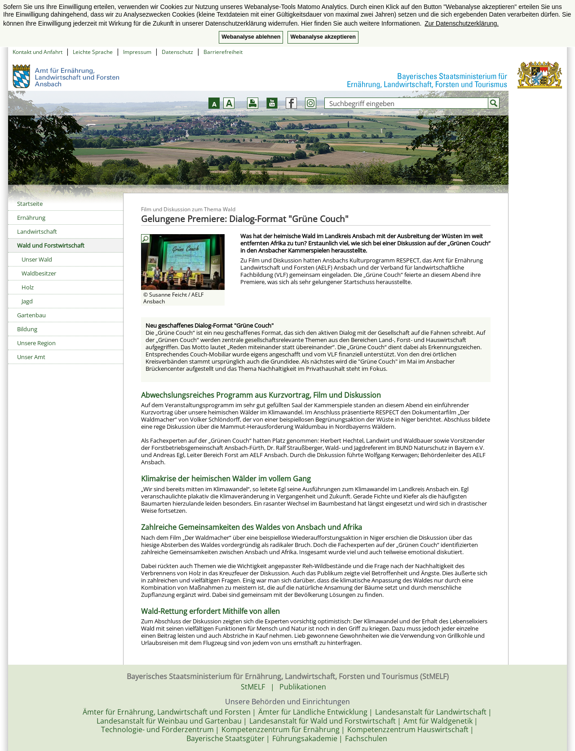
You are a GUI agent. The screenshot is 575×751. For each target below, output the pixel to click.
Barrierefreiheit (223, 52)
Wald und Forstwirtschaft (50, 245)
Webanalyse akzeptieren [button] (322, 37)
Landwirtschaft (37, 231)
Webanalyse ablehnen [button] (250, 37)
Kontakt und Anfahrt (37, 52)
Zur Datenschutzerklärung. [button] (462, 23)
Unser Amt (31, 357)
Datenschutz (177, 52)
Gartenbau (31, 315)
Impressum (137, 52)
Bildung (27, 329)
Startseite (30, 204)
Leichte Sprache (93, 52)
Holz (28, 287)
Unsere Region (36, 343)
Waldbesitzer (39, 273)
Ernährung (31, 217)
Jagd (27, 301)
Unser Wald (37, 259)
